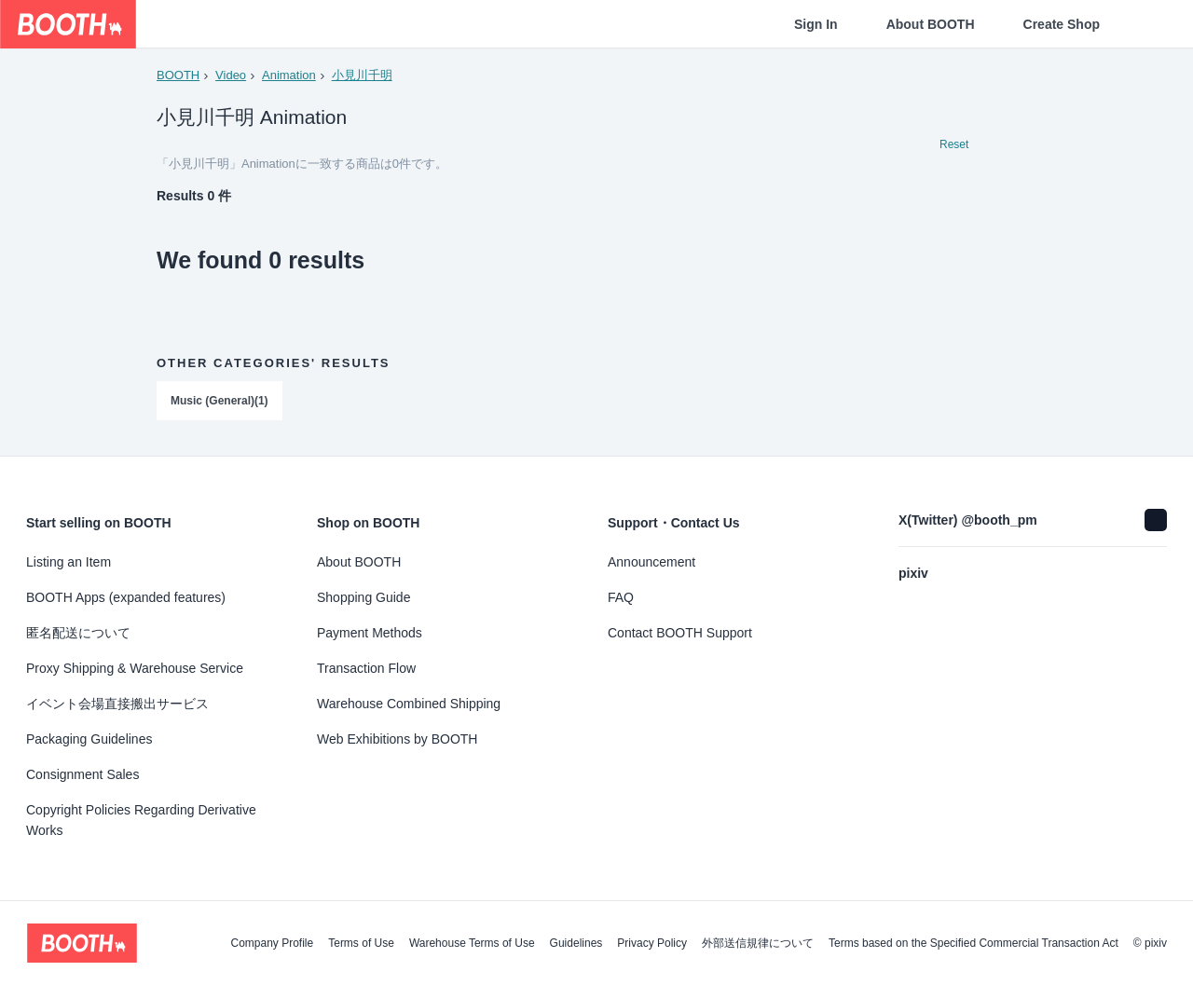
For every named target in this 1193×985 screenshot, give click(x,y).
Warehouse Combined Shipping (409, 703)
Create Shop (1061, 24)
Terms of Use (361, 943)
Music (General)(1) (219, 401)
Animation (289, 75)
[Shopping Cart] (1148, 24)
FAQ (621, 597)
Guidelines (576, 943)
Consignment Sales (82, 774)
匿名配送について (78, 632)
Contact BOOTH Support (680, 632)
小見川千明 (362, 75)
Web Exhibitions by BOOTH (397, 739)
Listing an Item (68, 561)
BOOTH (178, 75)
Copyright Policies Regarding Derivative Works (141, 820)
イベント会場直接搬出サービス (117, 703)
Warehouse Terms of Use (472, 943)
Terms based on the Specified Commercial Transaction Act (973, 943)
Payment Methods (369, 632)
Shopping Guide (363, 597)
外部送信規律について (758, 943)
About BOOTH (930, 24)
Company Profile (271, 943)
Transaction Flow (366, 668)
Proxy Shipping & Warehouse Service (134, 668)
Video (230, 75)
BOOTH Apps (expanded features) (126, 597)
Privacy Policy (652, 943)
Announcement (651, 561)
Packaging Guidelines (89, 739)
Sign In (816, 24)
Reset (953, 145)
